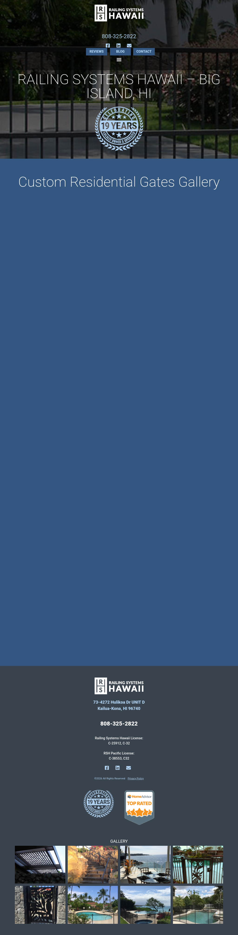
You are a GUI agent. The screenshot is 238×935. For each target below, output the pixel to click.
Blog (120, 52)
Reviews (96, 52)
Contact (144, 52)
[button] (119, 59)
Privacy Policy (136, 778)
